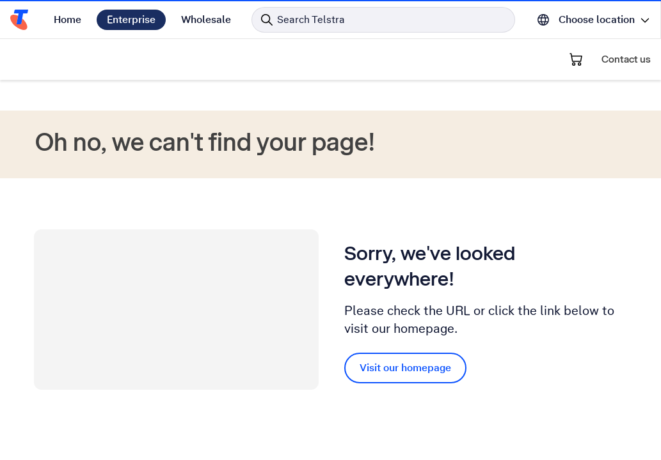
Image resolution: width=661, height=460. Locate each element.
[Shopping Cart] (576, 59)
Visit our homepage (405, 367)
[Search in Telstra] (383, 20)
